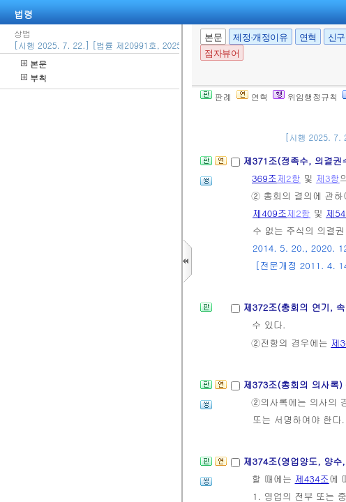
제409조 (270, 213)
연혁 (308, 37)
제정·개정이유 (260, 37)
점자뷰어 (221, 53)
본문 (34, 64)
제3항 (328, 178)
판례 (216, 96)
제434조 (312, 478)
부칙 (34, 78)
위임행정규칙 (305, 96)
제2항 (289, 178)
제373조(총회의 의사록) (294, 384)
